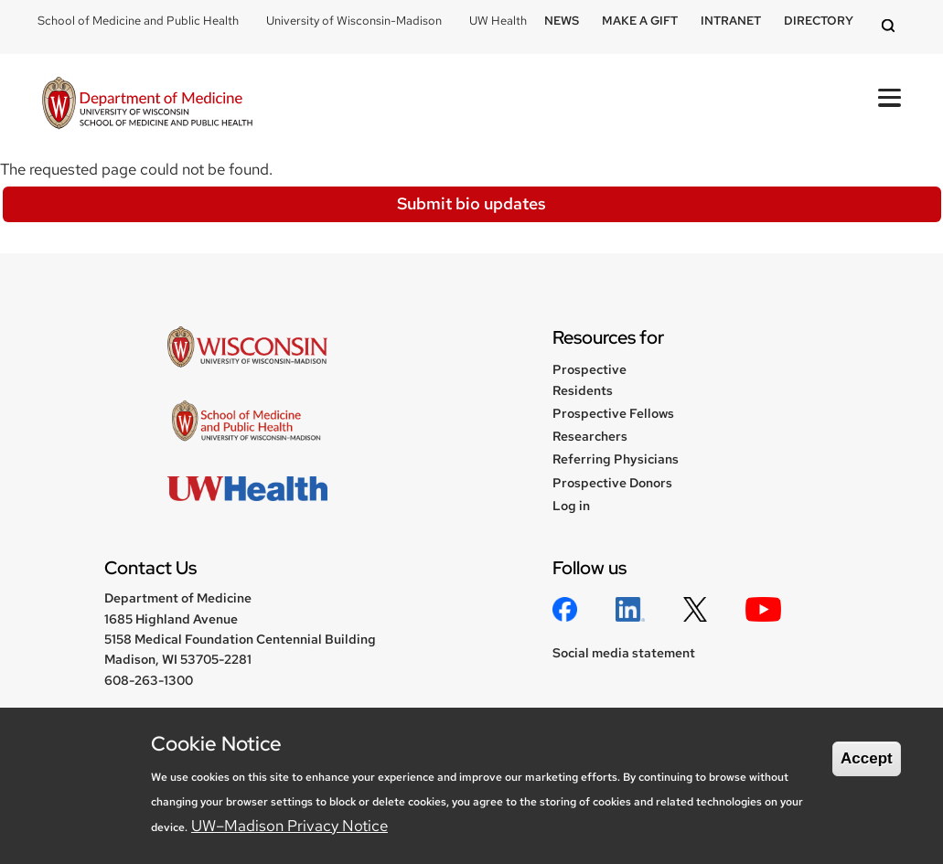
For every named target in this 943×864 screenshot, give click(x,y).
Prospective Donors (612, 483)
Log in (571, 505)
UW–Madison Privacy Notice (289, 826)
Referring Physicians (615, 459)
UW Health (498, 20)
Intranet (731, 20)
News (561, 20)
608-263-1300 (148, 680)
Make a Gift (640, 20)
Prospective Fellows (613, 413)
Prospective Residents (589, 379)
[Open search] (890, 27)
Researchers (589, 436)
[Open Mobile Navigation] (889, 98)
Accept (867, 758)
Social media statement (623, 653)
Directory (818, 20)
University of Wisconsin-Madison (354, 20)
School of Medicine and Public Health (138, 20)
